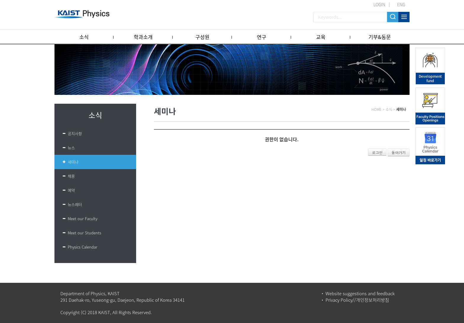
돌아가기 (399, 152)
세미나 (73, 162)
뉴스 (71, 147)
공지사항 (75, 133)
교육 (321, 36)
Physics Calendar (82, 247)
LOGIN (379, 4)
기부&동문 (379, 36)
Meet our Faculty (82, 218)
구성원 (202, 36)
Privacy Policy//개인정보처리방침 (357, 300)
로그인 (377, 152)
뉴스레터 (75, 204)
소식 (84, 36)
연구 (261, 36)
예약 (71, 190)
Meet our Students (84, 233)
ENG (401, 4)
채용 (71, 176)
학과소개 (143, 36)
